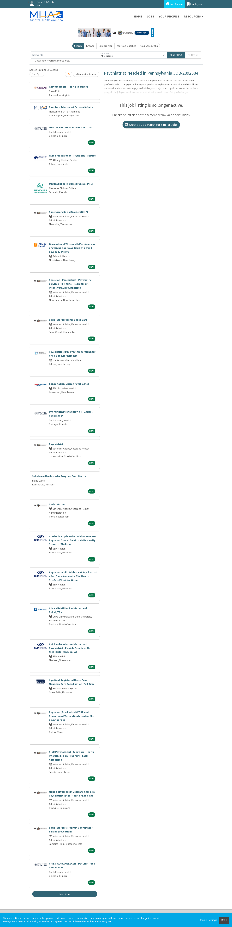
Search (78, 45)
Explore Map (106, 45)
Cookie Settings (208, 920)
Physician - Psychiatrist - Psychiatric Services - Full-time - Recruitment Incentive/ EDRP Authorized (70, 283)
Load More (64, 894)
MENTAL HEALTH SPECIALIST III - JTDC (71, 127)
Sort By (35, 74)
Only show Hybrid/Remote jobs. (52, 60)
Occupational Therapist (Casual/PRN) (71, 183)
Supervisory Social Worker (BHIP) (68, 211)
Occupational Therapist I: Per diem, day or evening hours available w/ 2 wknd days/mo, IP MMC (72, 247)
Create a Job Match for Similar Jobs (151, 125)
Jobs (150, 16)
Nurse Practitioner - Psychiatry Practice (72, 155)
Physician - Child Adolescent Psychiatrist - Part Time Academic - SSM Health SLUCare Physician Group (73, 576)
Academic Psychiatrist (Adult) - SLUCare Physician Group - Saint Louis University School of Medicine (72, 540)
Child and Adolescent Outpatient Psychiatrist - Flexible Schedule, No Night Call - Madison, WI (69, 647)
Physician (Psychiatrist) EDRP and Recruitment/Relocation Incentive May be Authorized (72, 715)
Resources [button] (192, 16)
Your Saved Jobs (149, 45)
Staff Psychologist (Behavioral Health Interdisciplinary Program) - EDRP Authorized (71, 755)
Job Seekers (174, 4)
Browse (90, 45)
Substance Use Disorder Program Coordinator (59, 476)
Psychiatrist (56, 444)
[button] (193, 55)
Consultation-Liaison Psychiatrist (69, 383)
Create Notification (86, 74)
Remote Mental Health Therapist (68, 86)
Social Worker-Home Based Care (68, 319)
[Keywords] (65, 55)
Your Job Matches (126, 45)
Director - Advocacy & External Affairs (71, 107)
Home (138, 16)
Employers (194, 4)
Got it (224, 920)
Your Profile (169, 16)
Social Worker (57, 504)
